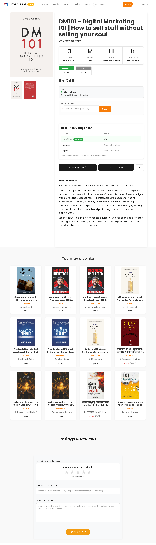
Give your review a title (47, 485)
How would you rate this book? (78, 467)
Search (128, 4)
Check (105, 109)
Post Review (78, 532)
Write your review (44, 500)
